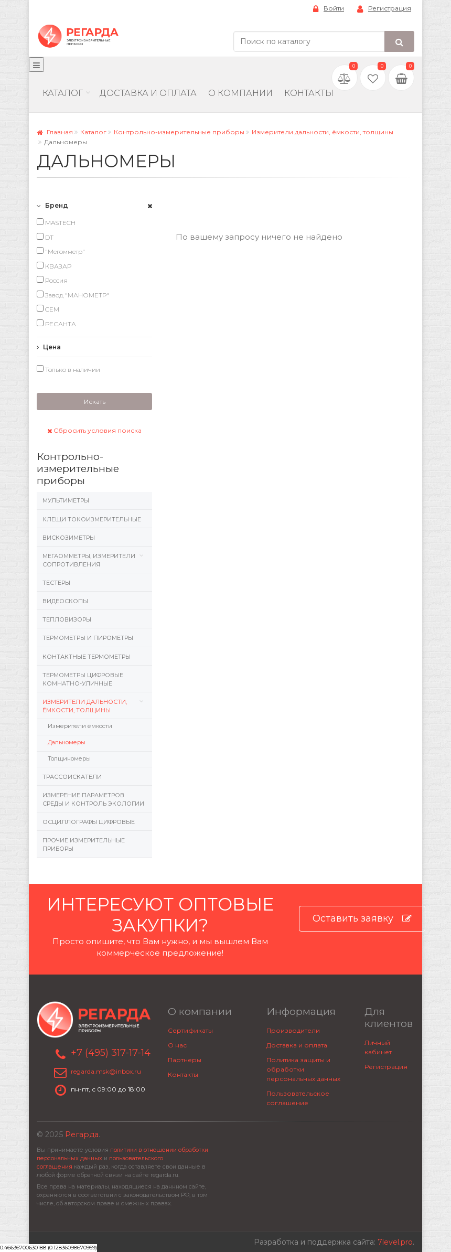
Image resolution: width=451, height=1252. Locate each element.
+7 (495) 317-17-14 (111, 1052)
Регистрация (384, 8)
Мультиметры (65, 500)
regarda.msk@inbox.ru (106, 1071)
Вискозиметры (68, 537)
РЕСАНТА (56, 323)
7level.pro (395, 1242)
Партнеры (184, 1060)
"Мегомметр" (61, 251)
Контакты (309, 93)
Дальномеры (66, 742)
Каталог (62, 93)
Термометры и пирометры (87, 637)
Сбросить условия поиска (94, 430)
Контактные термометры (86, 656)
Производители (293, 1030)
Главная (55, 132)
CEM (48, 309)
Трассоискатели (72, 776)
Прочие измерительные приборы (83, 844)
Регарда (82, 1134)
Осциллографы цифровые (88, 822)
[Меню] (36, 64)
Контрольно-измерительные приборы (179, 132)
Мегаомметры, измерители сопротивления (88, 560)
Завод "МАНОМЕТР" (73, 295)
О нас (177, 1045)
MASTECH (56, 222)
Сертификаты (190, 1030)
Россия (52, 280)
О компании (240, 93)
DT (45, 237)
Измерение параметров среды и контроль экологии (93, 799)
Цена (49, 347)
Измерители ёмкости (80, 726)
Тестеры (56, 582)
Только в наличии (68, 369)
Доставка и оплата (296, 1045)
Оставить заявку (362, 918)
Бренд (52, 205)
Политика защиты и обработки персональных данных (303, 1069)
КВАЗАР (54, 266)
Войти (328, 8)
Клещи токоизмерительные (91, 519)
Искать (94, 401)
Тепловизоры (66, 619)
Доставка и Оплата (148, 93)
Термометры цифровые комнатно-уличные (82, 679)
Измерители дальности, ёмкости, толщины (322, 132)
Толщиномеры (69, 758)
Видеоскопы (65, 601)
